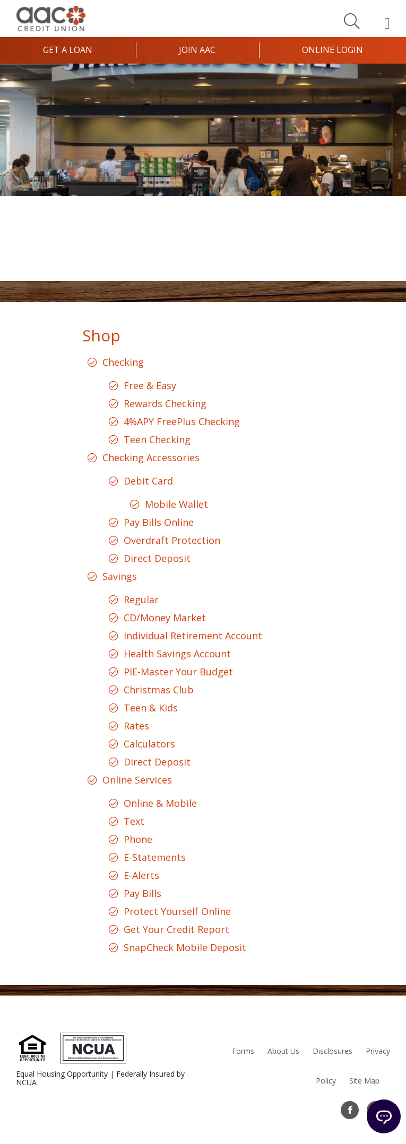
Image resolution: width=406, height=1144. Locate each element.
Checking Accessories (151, 457)
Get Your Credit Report (176, 929)
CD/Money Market (165, 617)
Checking (123, 362)
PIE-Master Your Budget (178, 671)
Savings (119, 576)
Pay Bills (142, 893)
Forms (243, 1051)
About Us (283, 1051)
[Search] (352, 20)
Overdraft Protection (172, 540)
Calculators (149, 743)
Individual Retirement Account (193, 635)
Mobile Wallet (176, 504)
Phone (138, 839)
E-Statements (155, 857)
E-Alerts (141, 875)
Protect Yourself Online (177, 911)
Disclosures (332, 1051)
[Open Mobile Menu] (387, 23)
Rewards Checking (165, 403)
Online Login (332, 50)
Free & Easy (150, 385)
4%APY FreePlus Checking (182, 421)
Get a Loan (67, 50)
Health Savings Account (177, 653)
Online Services (137, 779)
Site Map (364, 1081)
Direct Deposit (157, 558)
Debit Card (148, 480)
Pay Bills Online (159, 522)
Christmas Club (159, 689)
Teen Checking (157, 439)
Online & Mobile (160, 803)
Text (134, 821)
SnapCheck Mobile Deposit (185, 947)
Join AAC (197, 50)
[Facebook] (350, 1110)
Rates (136, 725)
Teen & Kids (151, 707)
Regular (141, 599)
